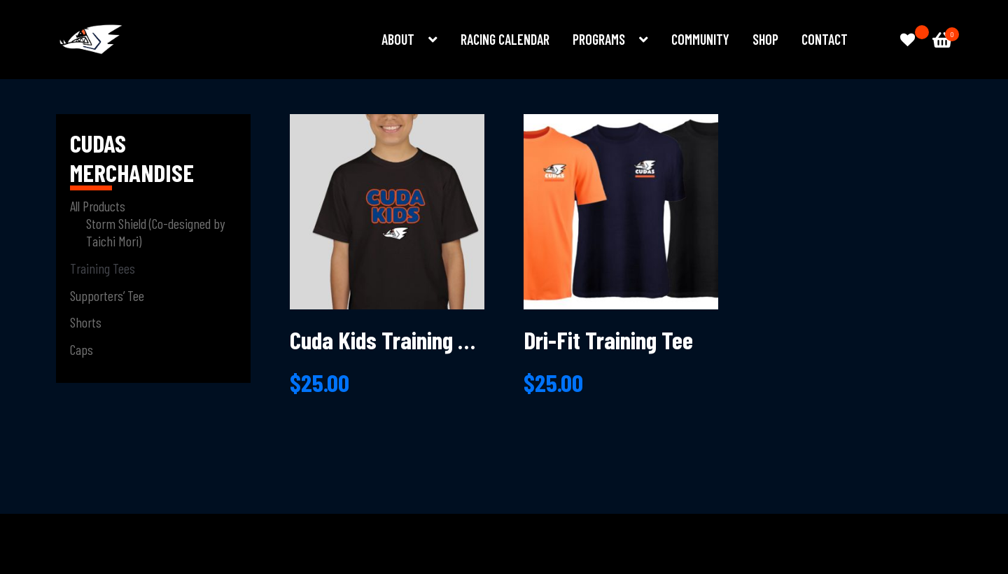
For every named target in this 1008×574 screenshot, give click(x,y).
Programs (599, 39)
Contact (825, 39)
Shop (765, 39)
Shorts (86, 322)
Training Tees (102, 268)
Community (700, 39)
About (398, 39)
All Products (97, 205)
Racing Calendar (505, 39)
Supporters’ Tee (107, 295)
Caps (81, 349)
